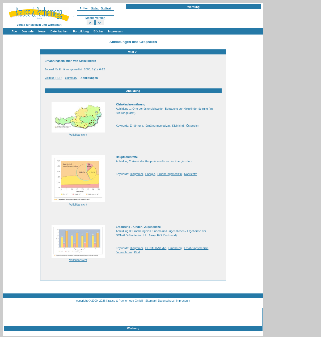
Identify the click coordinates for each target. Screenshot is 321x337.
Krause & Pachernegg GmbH (124, 300)
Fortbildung (81, 31)
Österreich (192, 125)
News (42, 31)
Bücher (98, 31)
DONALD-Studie (155, 248)
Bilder (95, 8)
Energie (150, 174)
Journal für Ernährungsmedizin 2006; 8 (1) (71, 69)
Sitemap (150, 300)
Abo (14, 31)
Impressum (115, 31)
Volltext (106, 8)
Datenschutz (166, 300)
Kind (137, 252)
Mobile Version (95, 17)
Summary (71, 77)
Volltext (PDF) (53, 77)
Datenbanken (59, 31)
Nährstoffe (190, 174)
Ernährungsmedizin (157, 125)
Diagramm (136, 174)
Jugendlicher (124, 252)
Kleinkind (178, 125)
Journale (27, 31)
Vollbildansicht (78, 134)
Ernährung (136, 125)
